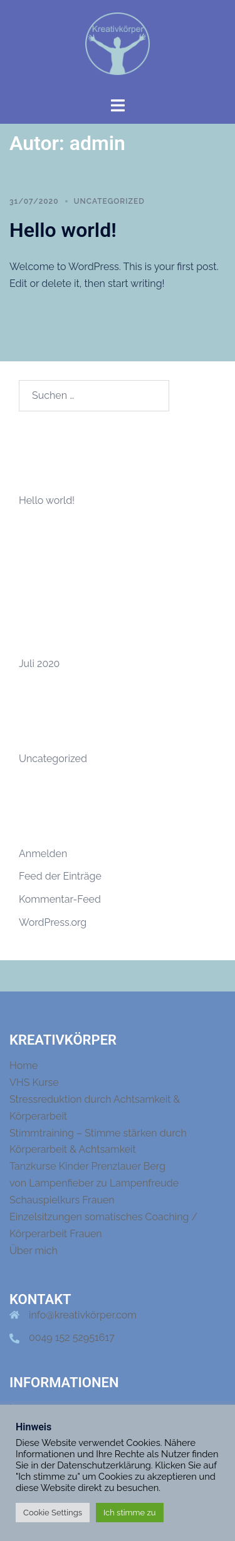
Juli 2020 (39, 664)
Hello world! (63, 230)
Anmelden (43, 854)
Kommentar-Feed (60, 899)
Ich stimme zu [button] (129, 1512)
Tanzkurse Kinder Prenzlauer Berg (87, 1166)
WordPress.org (52, 922)
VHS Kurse (34, 1082)
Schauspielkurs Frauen (62, 1200)
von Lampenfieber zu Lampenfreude (94, 1183)
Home (23, 1066)
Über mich (33, 1251)
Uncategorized (109, 201)
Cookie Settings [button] (52, 1512)
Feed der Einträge (60, 876)
